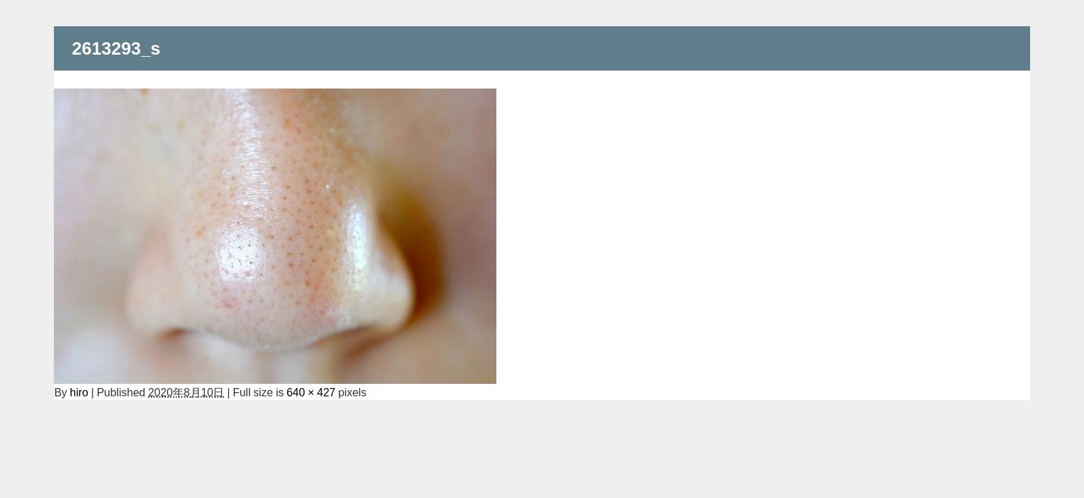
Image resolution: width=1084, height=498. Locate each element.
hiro (79, 392)
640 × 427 (310, 392)
